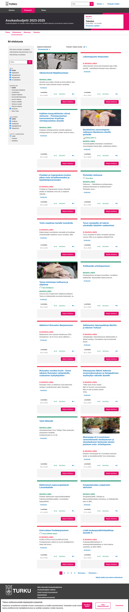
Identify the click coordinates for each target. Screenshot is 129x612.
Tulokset (13, 138)
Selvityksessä (15, 75)
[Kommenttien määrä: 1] (117, 246)
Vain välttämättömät (103, 605)
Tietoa (43, 10)
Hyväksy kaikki (87, 605)
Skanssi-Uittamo (16, 106)
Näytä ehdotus (68, 102)
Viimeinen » (92, 573)
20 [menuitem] (84, 47)
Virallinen (13, 121)
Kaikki (13, 70)
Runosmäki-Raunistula (18, 97)
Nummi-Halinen (15, 99)
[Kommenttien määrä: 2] (73, 155)
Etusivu (12, 10)
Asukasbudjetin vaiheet (46, 590)
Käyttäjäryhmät (15, 126)
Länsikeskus (14, 92)
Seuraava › (82, 573)
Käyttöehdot (42, 595)
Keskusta (14, 108)
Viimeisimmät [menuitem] (43, 49)
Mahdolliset (14, 73)
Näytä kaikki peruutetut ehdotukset (109, 577)
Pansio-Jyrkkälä (16, 102)
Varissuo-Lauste (16, 104)
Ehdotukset (16, 32)
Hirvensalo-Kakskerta (17, 90)
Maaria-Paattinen (16, 94)
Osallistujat (14, 123)
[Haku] (18, 62)
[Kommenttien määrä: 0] (73, 94)
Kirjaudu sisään (113, 4)
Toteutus (36, 32)
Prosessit (28, 10)
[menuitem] (100, 4)
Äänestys (27, 32)
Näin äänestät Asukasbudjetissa (49, 587)
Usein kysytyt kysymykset (47, 592)
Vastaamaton (15, 77)
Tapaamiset (14, 128)
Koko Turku (14, 111)
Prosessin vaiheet (92, 26)
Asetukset (119, 605)
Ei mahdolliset (15, 80)
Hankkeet (14, 141)
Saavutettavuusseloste (46, 597)
